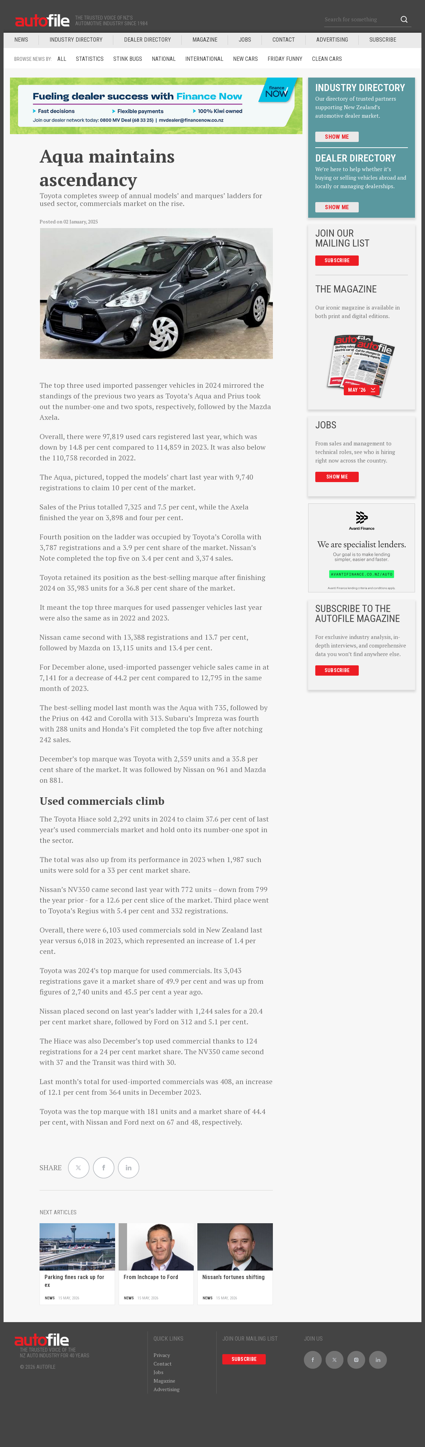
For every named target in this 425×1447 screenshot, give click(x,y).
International (204, 59)
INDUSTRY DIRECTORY (76, 39)
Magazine (164, 1380)
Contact (284, 39)
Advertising (332, 39)
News (21, 39)
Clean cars (327, 59)
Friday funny (285, 59)
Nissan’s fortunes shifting (233, 1277)
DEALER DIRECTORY (147, 39)
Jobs (159, 1372)
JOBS (245, 39)
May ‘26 (361, 390)
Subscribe (382, 39)
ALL (61, 59)
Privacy (162, 1355)
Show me (337, 136)
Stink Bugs (127, 59)
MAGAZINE (204, 39)
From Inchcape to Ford (151, 1277)
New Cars (245, 59)
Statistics (90, 59)
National (164, 59)
